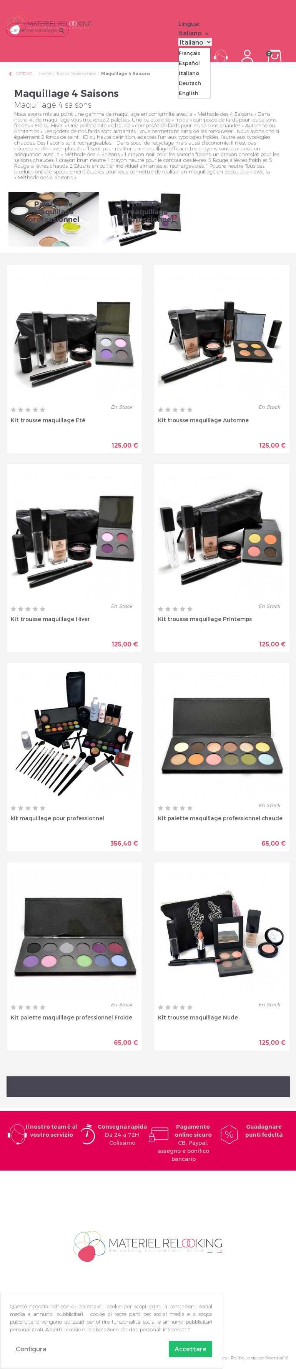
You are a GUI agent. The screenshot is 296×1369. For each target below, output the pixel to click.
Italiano (189, 73)
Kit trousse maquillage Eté (48, 420)
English (188, 93)
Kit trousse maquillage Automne (203, 420)
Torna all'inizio (148, 1087)
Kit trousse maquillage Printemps (205, 619)
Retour (20, 73)
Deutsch (190, 83)
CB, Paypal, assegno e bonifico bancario (185, 1142)
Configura (31, 1348)
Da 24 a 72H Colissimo (122, 1134)
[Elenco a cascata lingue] (194, 33)
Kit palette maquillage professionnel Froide (71, 1017)
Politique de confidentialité (259, 1358)
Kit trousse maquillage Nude (198, 1017)
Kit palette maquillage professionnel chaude (220, 818)
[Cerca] (38, 30)
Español (189, 63)
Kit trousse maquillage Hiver (50, 619)
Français (189, 53)
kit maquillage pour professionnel (57, 818)
